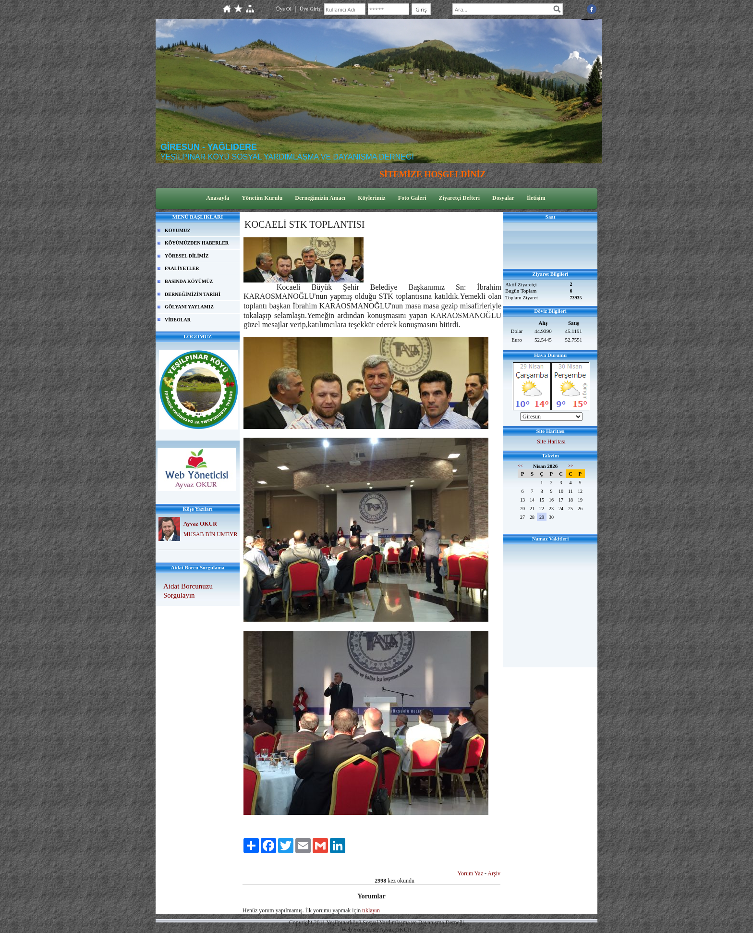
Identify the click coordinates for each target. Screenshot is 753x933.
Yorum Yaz (470, 873)
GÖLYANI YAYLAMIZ (189, 306)
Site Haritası (551, 441)
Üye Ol (283, 9)
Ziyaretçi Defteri (459, 198)
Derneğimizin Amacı (320, 198)
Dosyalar (503, 198)
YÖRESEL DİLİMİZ (186, 255)
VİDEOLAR (178, 319)
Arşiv (493, 873)
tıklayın (371, 910)
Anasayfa (217, 198)
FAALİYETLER (182, 268)
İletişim (536, 198)
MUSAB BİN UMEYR (210, 534)
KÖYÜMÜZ (177, 230)
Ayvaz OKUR (200, 523)
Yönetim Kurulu (262, 198)
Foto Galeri (412, 198)
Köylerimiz (371, 198)
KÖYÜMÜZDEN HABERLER (197, 243)
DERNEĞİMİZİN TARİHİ (192, 294)
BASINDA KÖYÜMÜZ (189, 281)
